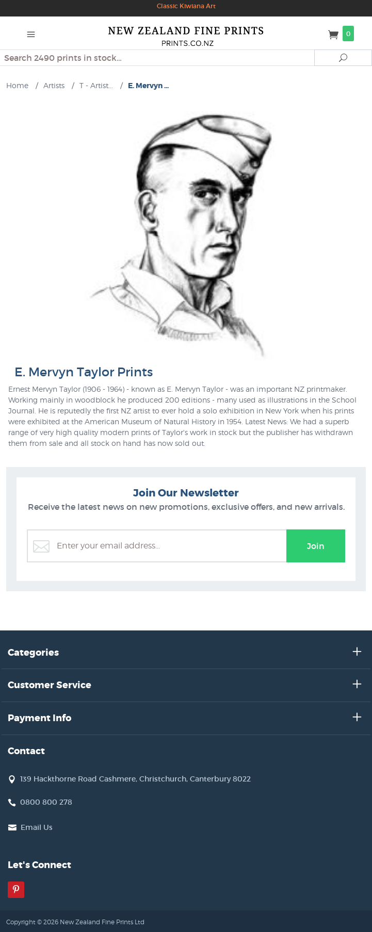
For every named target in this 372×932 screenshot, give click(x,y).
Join (316, 546)
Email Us (37, 827)
